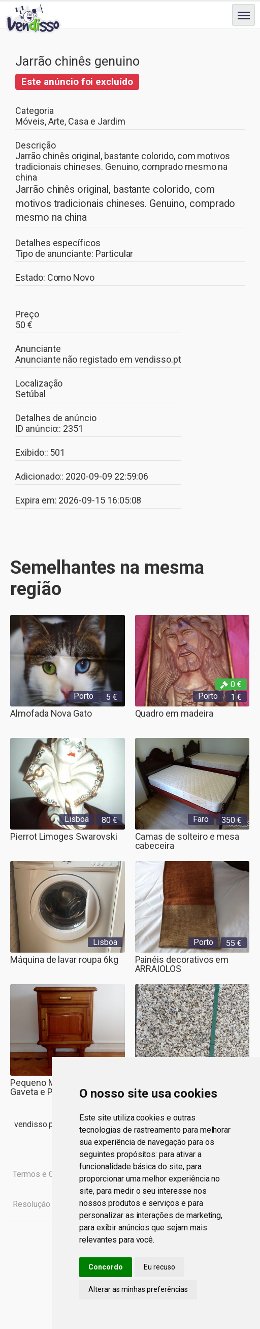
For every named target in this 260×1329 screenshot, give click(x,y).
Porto (83, 696)
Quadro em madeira (174, 713)
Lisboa (76, 819)
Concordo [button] (105, 1267)
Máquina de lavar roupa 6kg (64, 959)
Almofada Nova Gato (51, 713)
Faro (201, 819)
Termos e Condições (49, 1174)
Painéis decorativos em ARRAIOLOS (182, 964)
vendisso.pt (158, 359)
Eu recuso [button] (159, 1267)
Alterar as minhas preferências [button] (138, 1289)
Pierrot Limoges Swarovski (63, 836)
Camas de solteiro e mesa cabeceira (187, 841)
